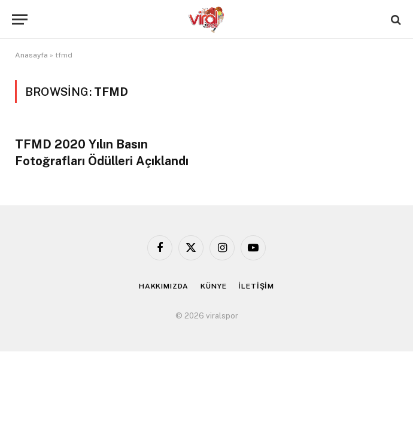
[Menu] (20, 19)
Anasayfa (31, 55)
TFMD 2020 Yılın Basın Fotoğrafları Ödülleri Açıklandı (102, 152)
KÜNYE (213, 286)
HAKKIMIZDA (164, 286)
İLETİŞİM (256, 286)
